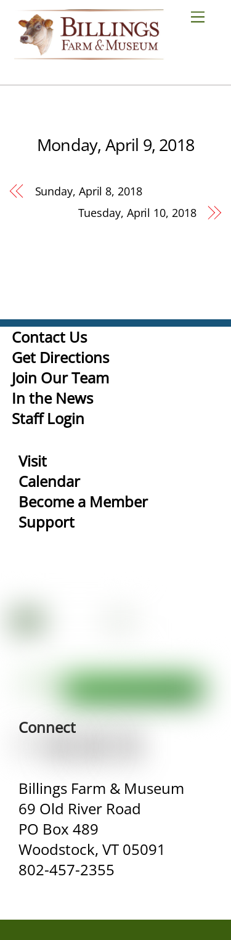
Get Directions (60, 357)
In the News (52, 398)
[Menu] (202, 16)
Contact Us (49, 337)
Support (46, 522)
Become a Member (83, 501)
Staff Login (48, 418)
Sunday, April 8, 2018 (88, 191)
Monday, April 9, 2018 (115, 144)
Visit (32, 461)
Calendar (49, 481)
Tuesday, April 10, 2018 (137, 212)
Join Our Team (60, 377)
